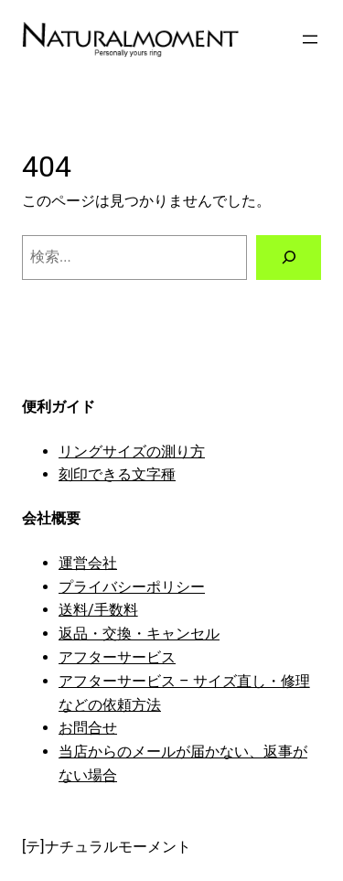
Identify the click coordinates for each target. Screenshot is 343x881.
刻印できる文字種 (117, 474)
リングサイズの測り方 (132, 451)
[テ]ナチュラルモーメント (106, 846)
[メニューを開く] (310, 39)
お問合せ (88, 727)
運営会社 (88, 563)
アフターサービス (117, 657)
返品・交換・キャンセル (139, 633)
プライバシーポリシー (132, 587)
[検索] (288, 258)
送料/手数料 (98, 609)
